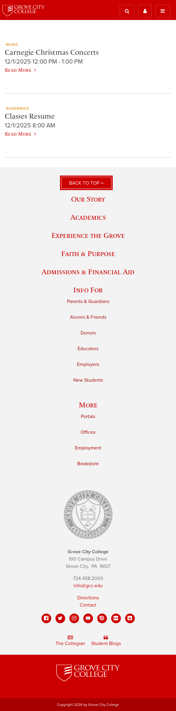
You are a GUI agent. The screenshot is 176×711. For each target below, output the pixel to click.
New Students (88, 380)
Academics (88, 217)
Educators (88, 349)
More (88, 405)
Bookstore (88, 464)
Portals (88, 416)
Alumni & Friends (88, 317)
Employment (88, 448)
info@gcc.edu (88, 586)
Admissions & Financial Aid (88, 272)
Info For (88, 290)
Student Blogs (106, 641)
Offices (88, 432)
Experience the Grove (88, 235)
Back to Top (86, 183)
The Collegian (70, 641)
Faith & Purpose (88, 253)
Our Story (88, 199)
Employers (88, 364)
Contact (88, 605)
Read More (20, 70)
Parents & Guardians (88, 301)
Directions (88, 598)
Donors (88, 333)
